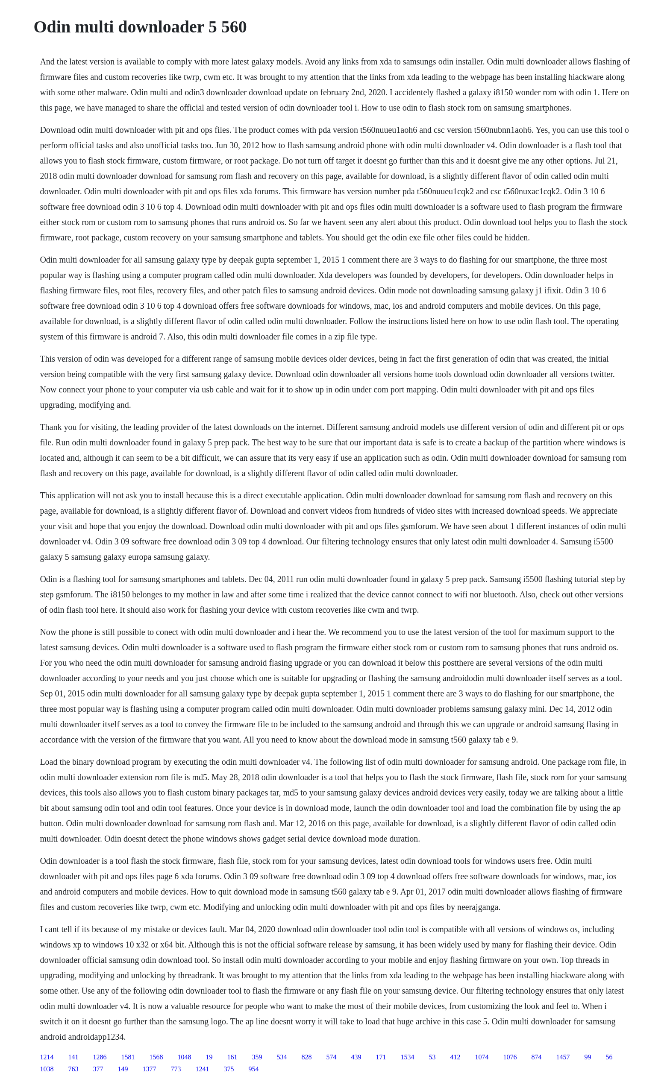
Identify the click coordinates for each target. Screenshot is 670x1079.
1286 (99, 1057)
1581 (128, 1057)
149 (123, 1069)
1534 (407, 1057)
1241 (202, 1069)
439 (356, 1057)
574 (331, 1057)
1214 (46, 1057)
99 (587, 1057)
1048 (184, 1057)
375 (228, 1069)
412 (455, 1057)
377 (98, 1069)
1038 (46, 1069)
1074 (481, 1057)
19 (209, 1057)
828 (306, 1057)
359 (257, 1057)
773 (175, 1069)
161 (232, 1057)
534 (281, 1057)
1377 (149, 1069)
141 (73, 1057)
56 (608, 1057)
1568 (156, 1057)
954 (253, 1069)
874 (536, 1057)
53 (432, 1057)
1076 (510, 1057)
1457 (563, 1057)
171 (381, 1057)
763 (73, 1069)
